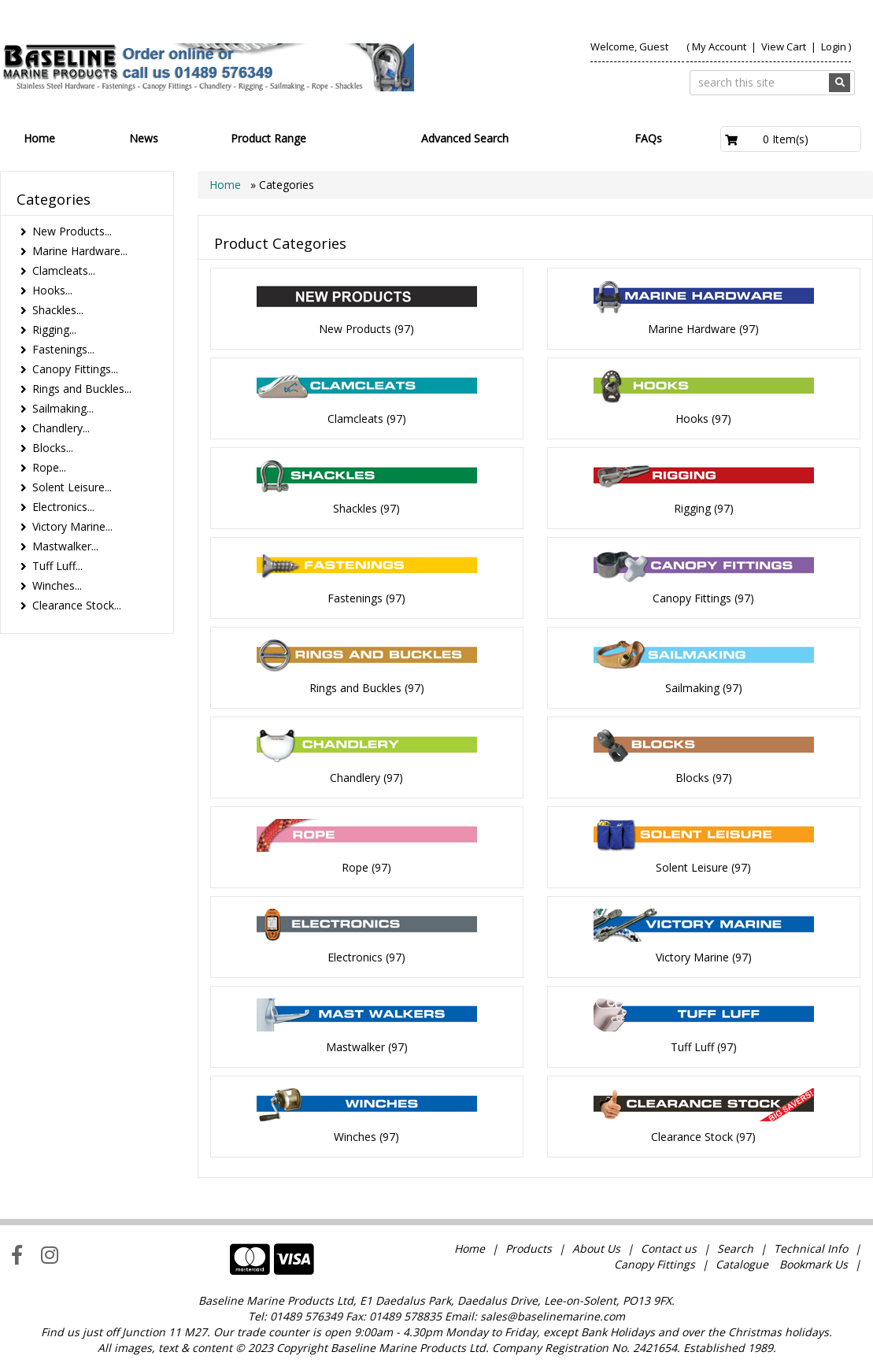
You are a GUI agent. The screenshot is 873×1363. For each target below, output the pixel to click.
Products (528, 1248)
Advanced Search (465, 138)
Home (39, 138)
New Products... (72, 231)
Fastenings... (63, 349)
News (143, 138)
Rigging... (54, 329)
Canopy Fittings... (75, 368)
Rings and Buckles (355, 687)
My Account (719, 46)
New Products (355, 328)
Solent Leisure (692, 867)
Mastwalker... (65, 546)
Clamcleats (355, 418)
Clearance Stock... (76, 605)
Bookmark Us (813, 1264)
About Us (596, 1248)
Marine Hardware (692, 328)
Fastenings (355, 598)
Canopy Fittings (692, 598)
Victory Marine (692, 957)
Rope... (49, 467)
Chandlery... (61, 427)
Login (833, 46)
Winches (355, 1136)
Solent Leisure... (72, 487)
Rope (355, 867)
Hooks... (52, 290)
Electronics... (63, 506)
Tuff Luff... (57, 565)
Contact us (669, 1248)
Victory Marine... (72, 526)
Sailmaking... (63, 408)
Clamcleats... (63, 270)
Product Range (268, 138)
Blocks (692, 777)
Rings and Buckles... (81, 388)
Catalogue (742, 1264)
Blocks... (52, 447)
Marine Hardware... (80, 250)
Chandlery (355, 777)
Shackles (355, 508)
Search (736, 1248)
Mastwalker (355, 1046)
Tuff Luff (692, 1046)
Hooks (691, 418)
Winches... (57, 585)
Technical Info (811, 1248)
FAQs (648, 138)
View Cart (784, 46)
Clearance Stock (692, 1136)
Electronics (355, 957)
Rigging (692, 508)
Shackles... (57, 309)
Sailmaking (692, 687)
